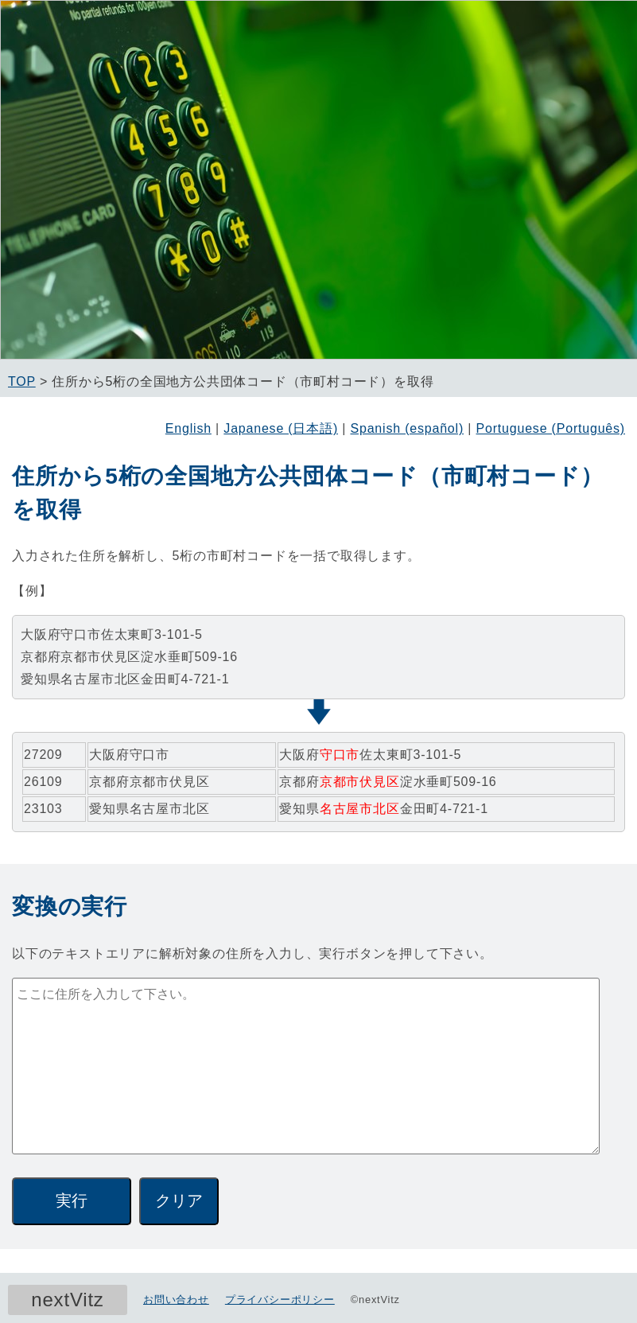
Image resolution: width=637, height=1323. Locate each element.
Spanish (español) (407, 428)
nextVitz (67, 1299)
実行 (71, 1200)
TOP (22, 381)
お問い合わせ (176, 1299)
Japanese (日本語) (280, 428)
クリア (179, 1200)
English (188, 428)
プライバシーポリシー (280, 1299)
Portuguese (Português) (550, 428)
